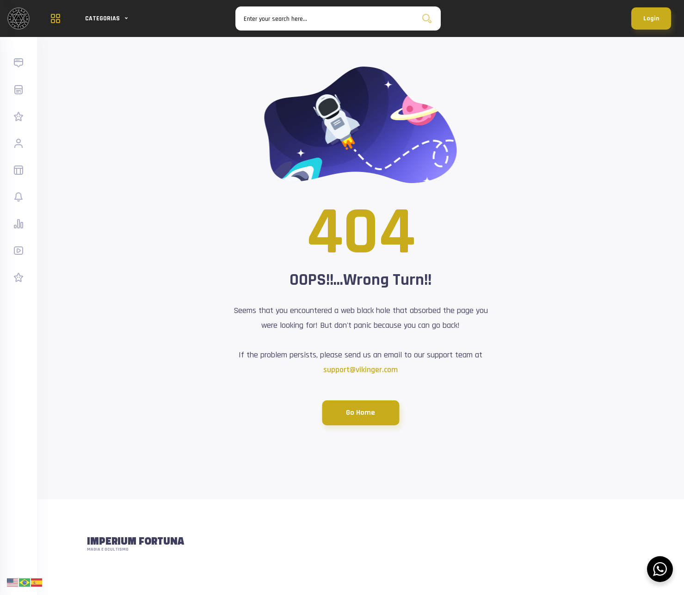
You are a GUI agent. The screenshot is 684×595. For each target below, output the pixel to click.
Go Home (360, 412)
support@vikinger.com (360, 369)
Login (651, 18)
